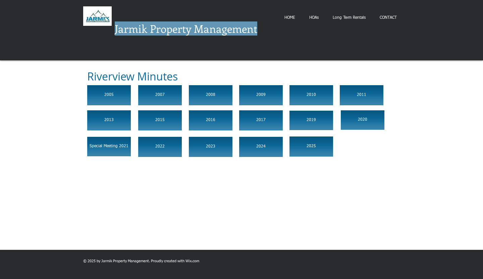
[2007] (160, 95)
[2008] (210, 95)
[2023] (210, 147)
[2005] (109, 95)
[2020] (362, 120)
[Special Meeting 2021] (109, 146)
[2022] (160, 147)
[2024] (261, 147)
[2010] (311, 95)
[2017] (261, 120)
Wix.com (192, 261)
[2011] (361, 95)
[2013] (109, 120)
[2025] (311, 146)
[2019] (311, 120)
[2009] (261, 95)
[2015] (160, 120)
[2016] (210, 120)
